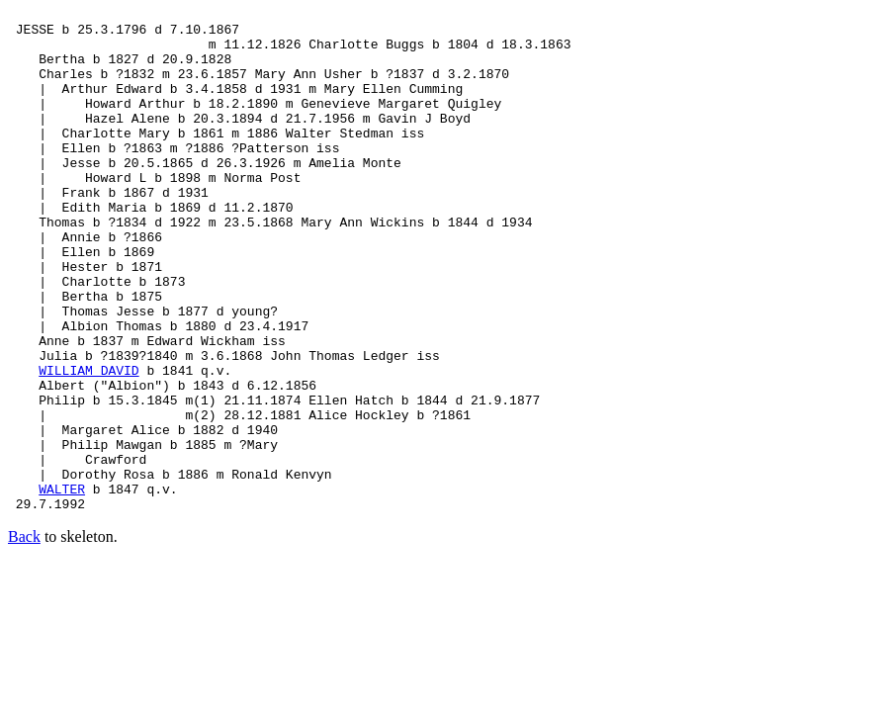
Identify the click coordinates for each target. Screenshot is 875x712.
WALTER (62, 586)
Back (24, 637)
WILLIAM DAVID (88, 444)
